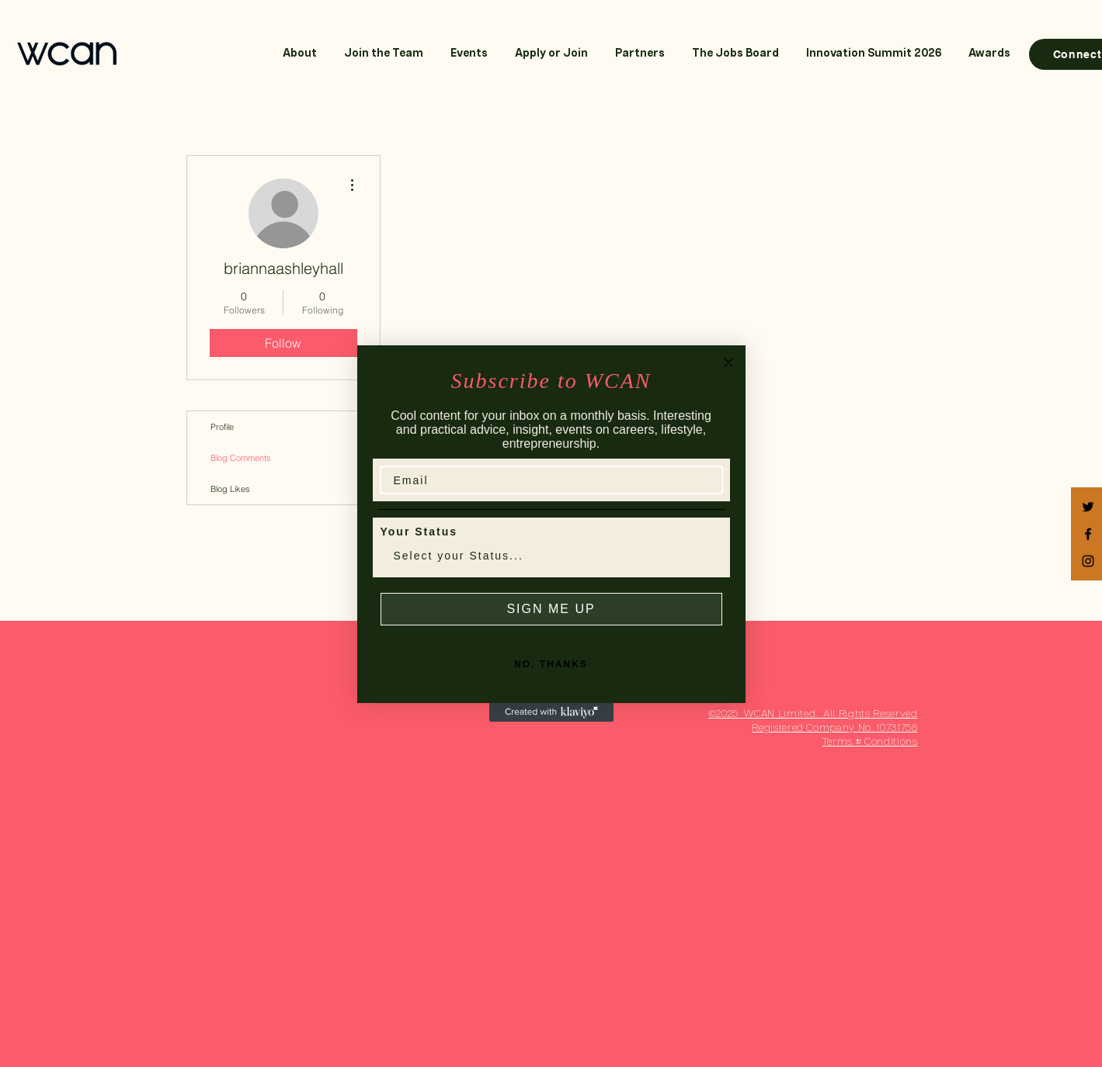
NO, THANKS (551, 664)
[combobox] (547, 556)
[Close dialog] (728, 362)
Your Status (419, 531)
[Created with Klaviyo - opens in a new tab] (551, 712)
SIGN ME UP (550, 608)
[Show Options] (707, 556)
